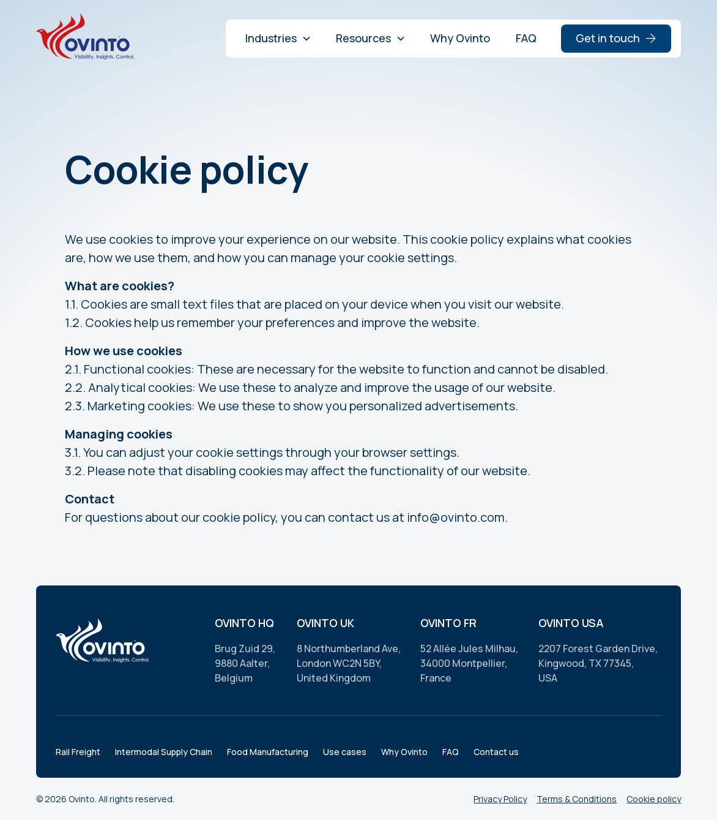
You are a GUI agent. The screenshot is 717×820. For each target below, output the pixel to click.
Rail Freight (78, 752)
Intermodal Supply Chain (163, 752)
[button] (278, 38)
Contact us (496, 752)
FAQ (526, 38)
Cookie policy (653, 799)
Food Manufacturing (267, 752)
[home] (87, 38)
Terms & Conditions (577, 799)
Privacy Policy (500, 799)
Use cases (344, 752)
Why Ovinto (460, 38)
